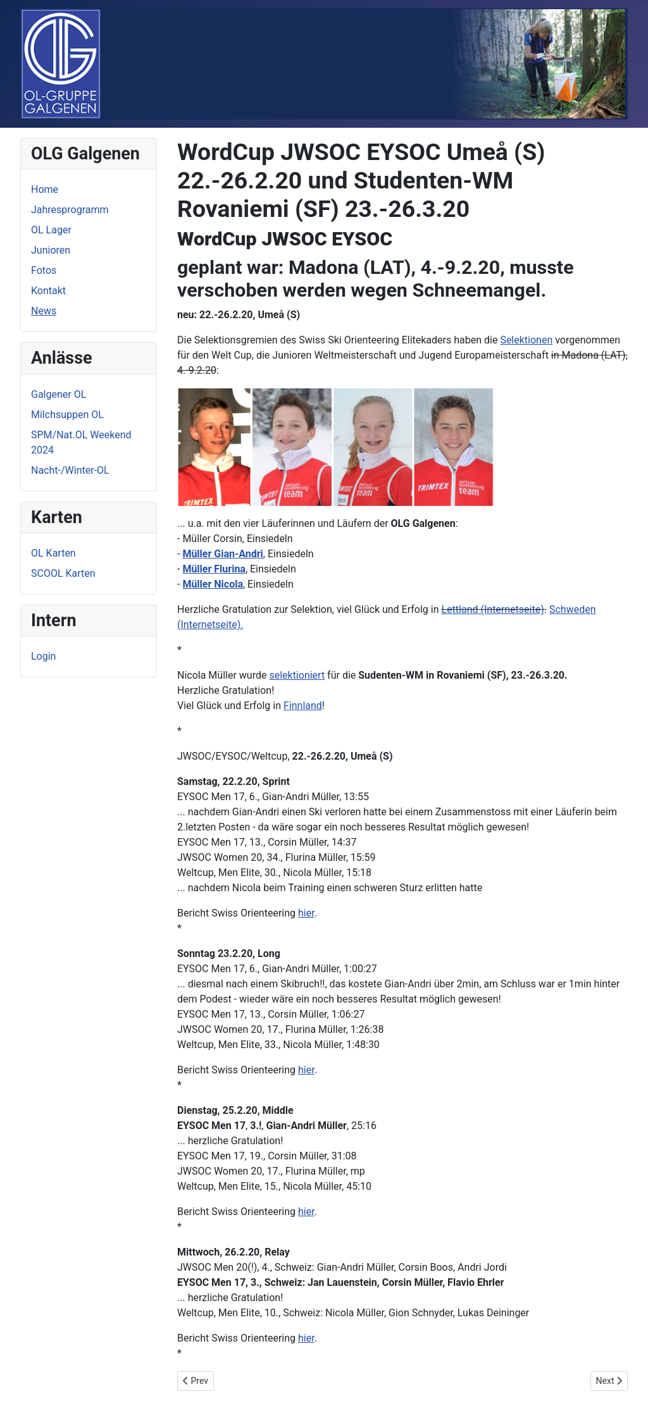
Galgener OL (58, 394)
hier (306, 913)
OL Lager (51, 230)
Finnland (303, 706)
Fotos (43, 270)
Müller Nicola (212, 584)
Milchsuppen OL (67, 415)
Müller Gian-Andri (222, 554)
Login (43, 656)
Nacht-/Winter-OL (70, 470)
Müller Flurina (214, 569)
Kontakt (48, 291)
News (43, 311)
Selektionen (526, 340)
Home (44, 189)
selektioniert (297, 675)
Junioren (50, 250)
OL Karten (53, 553)
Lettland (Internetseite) (492, 609)
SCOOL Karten (63, 573)
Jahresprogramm (70, 210)
